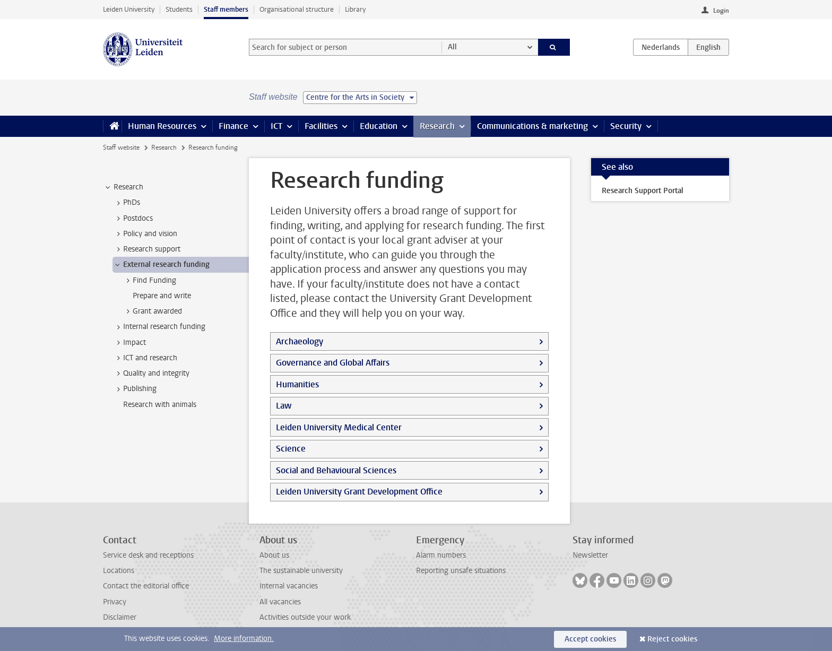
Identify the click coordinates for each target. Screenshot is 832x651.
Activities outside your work (305, 617)
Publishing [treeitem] (135, 389)
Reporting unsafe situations (461, 571)
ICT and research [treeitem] (145, 358)
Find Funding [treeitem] (149, 280)
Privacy (114, 602)
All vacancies (280, 602)
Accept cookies (590, 639)
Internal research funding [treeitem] (159, 327)
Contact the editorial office (146, 586)
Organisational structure (296, 9)
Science (291, 448)
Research (437, 126)
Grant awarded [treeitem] (152, 311)
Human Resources (162, 126)
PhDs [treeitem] (126, 202)
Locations (118, 571)
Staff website (121, 147)
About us (274, 555)
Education (378, 126)
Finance (233, 126)
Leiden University (128, 9)
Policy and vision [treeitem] (145, 234)
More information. (244, 638)
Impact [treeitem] (129, 342)
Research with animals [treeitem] (159, 405)
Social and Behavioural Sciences (336, 470)
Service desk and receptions (148, 555)
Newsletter (590, 555)
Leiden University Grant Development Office (359, 491)
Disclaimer (119, 617)
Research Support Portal (642, 191)
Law (283, 405)
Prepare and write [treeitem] (162, 296)
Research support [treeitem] (146, 249)
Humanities (297, 384)
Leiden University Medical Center (339, 427)
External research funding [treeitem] (161, 264)
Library (355, 9)
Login (721, 10)
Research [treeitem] (123, 187)
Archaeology (299, 341)
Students (179, 9)
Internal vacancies (288, 586)
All (452, 47)
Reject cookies (672, 639)
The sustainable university (301, 571)
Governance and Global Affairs (332, 362)
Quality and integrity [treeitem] (151, 373)
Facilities (321, 126)
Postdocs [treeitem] (133, 218)
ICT (276, 126)
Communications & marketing (532, 126)
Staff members (226, 9)
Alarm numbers (441, 555)
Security (626, 126)
